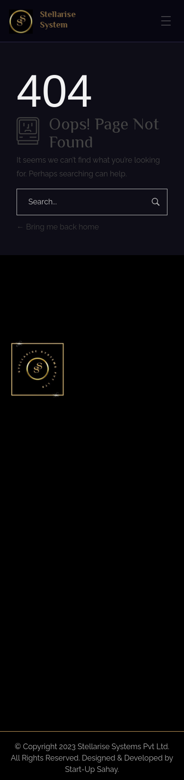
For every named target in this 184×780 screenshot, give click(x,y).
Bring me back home (58, 226)
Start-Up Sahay (91, 769)
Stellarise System (59, 19)
